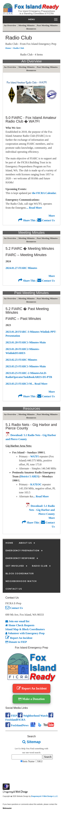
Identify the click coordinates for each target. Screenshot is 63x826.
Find (32, 748)
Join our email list (17, 621)
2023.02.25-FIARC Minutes (21, 359)
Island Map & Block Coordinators (25, 629)
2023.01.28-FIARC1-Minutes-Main (26, 342)
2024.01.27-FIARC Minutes (21, 268)
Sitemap (31, 742)
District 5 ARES (29, 476)
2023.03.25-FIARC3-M (19, 383)
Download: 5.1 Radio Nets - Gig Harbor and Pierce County (40, 509)
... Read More (34, 207)
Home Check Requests (19, 625)
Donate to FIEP (16, 642)
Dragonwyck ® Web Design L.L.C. (44, 796)
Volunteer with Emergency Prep (25, 633)
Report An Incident (18, 638)
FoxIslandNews (17, 725)
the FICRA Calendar (44, 193)
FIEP (11, 715)
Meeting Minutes (26, 25)
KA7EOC (36, 484)
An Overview (10, 25)
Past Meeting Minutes (47, 25)
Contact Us (46, 220)
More (52, 215)
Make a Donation (31, 699)
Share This (26, 220)
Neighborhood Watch (33, 715)
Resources (31, 28)
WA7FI (34, 456)
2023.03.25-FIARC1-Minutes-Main (26, 366)
